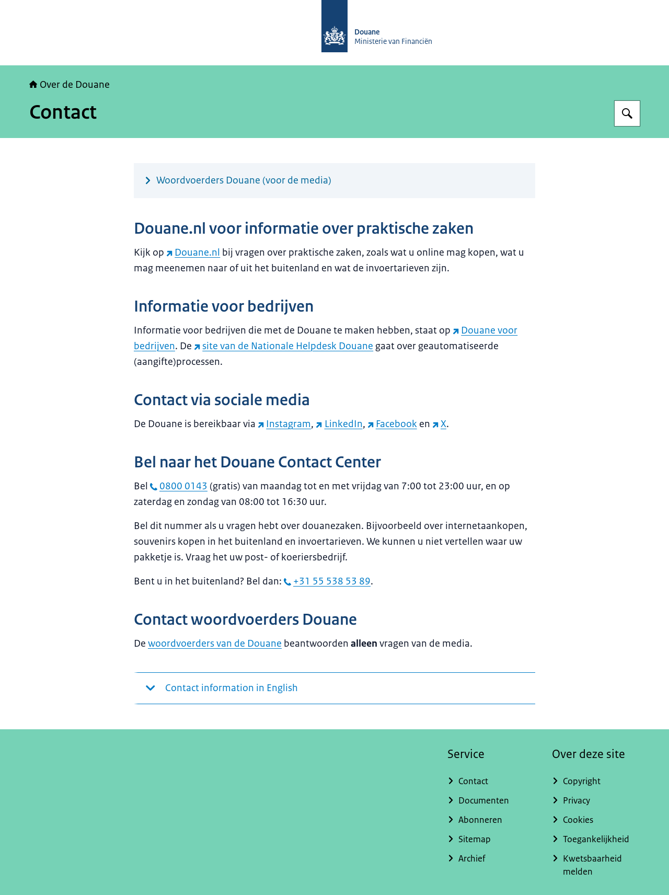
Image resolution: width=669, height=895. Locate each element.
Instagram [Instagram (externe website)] (284, 424)
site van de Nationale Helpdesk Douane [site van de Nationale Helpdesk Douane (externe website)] (283, 346)
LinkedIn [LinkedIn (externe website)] (339, 424)
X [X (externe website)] (439, 424)
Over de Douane (69, 84)
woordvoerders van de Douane (215, 643)
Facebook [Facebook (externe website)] (392, 424)
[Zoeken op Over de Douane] (627, 113)
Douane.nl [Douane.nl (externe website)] (193, 252)
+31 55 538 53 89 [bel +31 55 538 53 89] (327, 581)
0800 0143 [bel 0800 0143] (178, 486)
